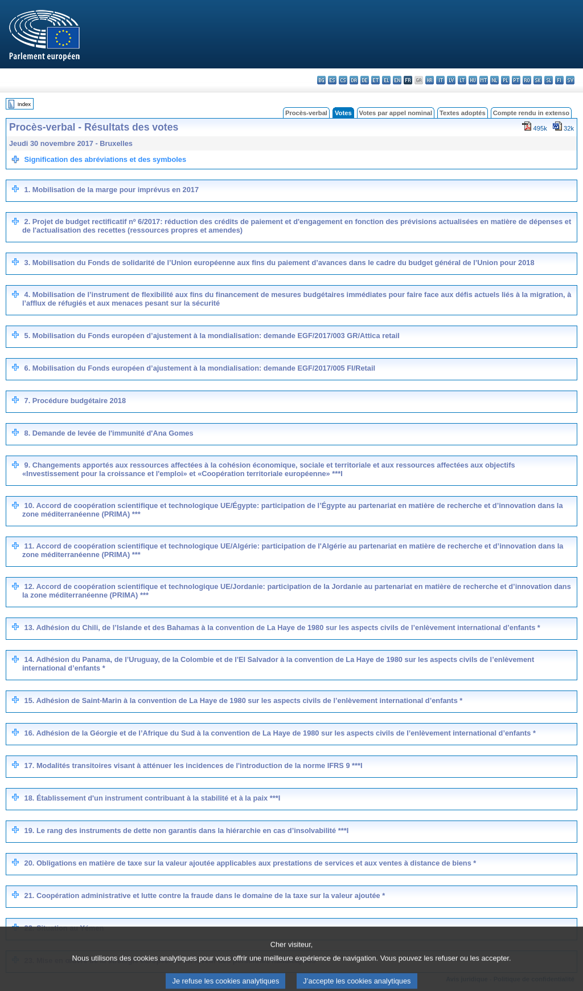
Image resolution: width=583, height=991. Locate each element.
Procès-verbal (306, 112)
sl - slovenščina (548, 80)
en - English (397, 80)
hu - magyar (473, 80)
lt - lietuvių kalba (462, 80)
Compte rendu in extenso (531, 112)
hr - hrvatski (429, 80)
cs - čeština (343, 80)
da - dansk (354, 80)
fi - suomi (559, 80)
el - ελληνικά (386, 80)
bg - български (321, 80)
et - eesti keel (375, 80)
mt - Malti (483, 80)
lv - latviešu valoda (451, 80)
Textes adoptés (463, 112)
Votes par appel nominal (395, 112)
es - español (332, 80)
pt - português (516, 80)
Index (24, 104)
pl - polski (505, 80)
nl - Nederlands (494, 80)
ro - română (527, 80)
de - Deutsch (364, 80)
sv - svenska (570, 80)
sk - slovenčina (537, 80)
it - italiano (440, 80)
